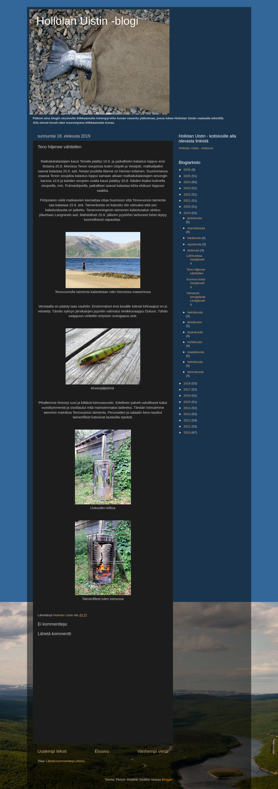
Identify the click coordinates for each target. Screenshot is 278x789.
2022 (187, 194)
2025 (187, 176)
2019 (187, 213)
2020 (187, 206)
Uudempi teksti (52, 751)
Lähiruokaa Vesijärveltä (195, 259)
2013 (187, 414)
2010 (187, 432)
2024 (187, 182)
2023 (187, 188)
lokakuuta (194, 238)
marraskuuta (196, 228)
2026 (187, 169)
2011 (187, 426)
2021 (187, 200)
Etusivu (102, 751)
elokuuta (193, 250)
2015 (187, 402)
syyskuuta (194, 244)
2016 (187, 395)
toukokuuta (195, 332)
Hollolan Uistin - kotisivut (196, 148)
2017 (187, 389)
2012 (187, 420)
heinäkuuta (195, 312)
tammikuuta (195, 372)
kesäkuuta (194, 322)
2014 (187, 408)
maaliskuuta (195, 352)
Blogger (167, 779)
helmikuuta (195, 362)
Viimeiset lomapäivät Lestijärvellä (196, 298)
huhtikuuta (194, 342)
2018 (187, 383)
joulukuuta (194, 218)
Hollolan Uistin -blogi (87, 21)
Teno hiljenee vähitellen (196, 271)
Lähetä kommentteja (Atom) (65, 761)
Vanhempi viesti (152, 751)
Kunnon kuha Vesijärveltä (196, 283)
